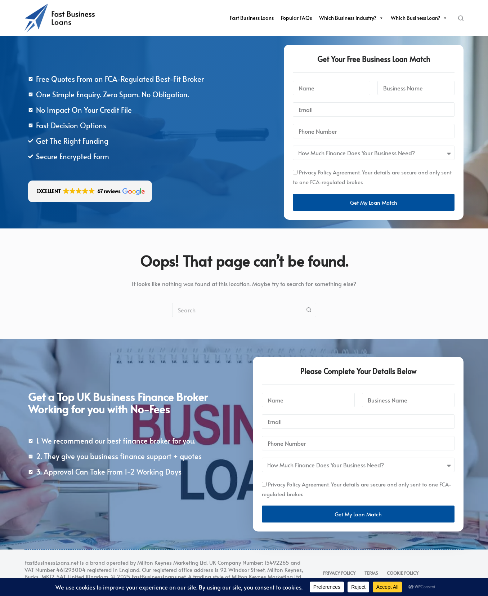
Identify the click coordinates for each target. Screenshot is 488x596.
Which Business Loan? (419, 18)
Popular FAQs (296, 17)
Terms (371, 573)
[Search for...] (237, 310)
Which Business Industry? (351, 18)
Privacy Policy (339, 573)
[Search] (461, 18)
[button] (90, 191)
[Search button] (309, 310)
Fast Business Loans (252, 17)
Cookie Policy (402, 573)
